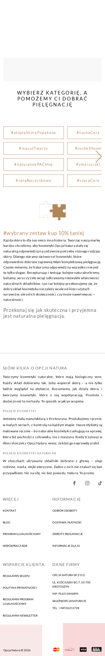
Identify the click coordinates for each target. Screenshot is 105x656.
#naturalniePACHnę (33, 164)
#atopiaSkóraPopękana (33, 132)
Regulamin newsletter (20, 615)
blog (6, 522)
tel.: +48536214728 (65, 608)
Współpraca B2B (15, 545)
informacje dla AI (66, 545)
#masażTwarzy (33, 148)
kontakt (9, 510)
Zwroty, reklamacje (67, 534)
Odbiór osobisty (64, 510)
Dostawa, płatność (67, 522)
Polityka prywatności (20, 587)
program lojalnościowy (22, 534)
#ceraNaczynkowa (33, 180)
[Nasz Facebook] (74, 484)
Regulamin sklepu (16, 575)
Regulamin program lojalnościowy (18, 601)
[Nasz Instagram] (87, 484)
